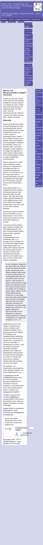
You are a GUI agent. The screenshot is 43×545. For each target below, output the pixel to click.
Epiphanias (9, 375)
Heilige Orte (27, 83)
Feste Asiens (27, 53)
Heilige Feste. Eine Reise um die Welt (39, 173)
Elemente (28, 78)
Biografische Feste (29, 40)
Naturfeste (29, 43)
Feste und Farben (29, 68)
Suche (11, 19)
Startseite (4, 19)
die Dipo (11, 370)
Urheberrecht (35, 19)
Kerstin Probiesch (9, 441)
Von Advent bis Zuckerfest (39, 127)
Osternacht (7, 392)
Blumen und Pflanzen (28, 73)
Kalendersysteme (29, 61)
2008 (27, 26)
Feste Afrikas (27, 49)
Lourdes (6, 241)
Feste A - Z (28, 36)
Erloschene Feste (29, 58)
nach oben (6, 439)
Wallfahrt (28, 46)
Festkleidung (29, 80)
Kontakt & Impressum (22, 19)
